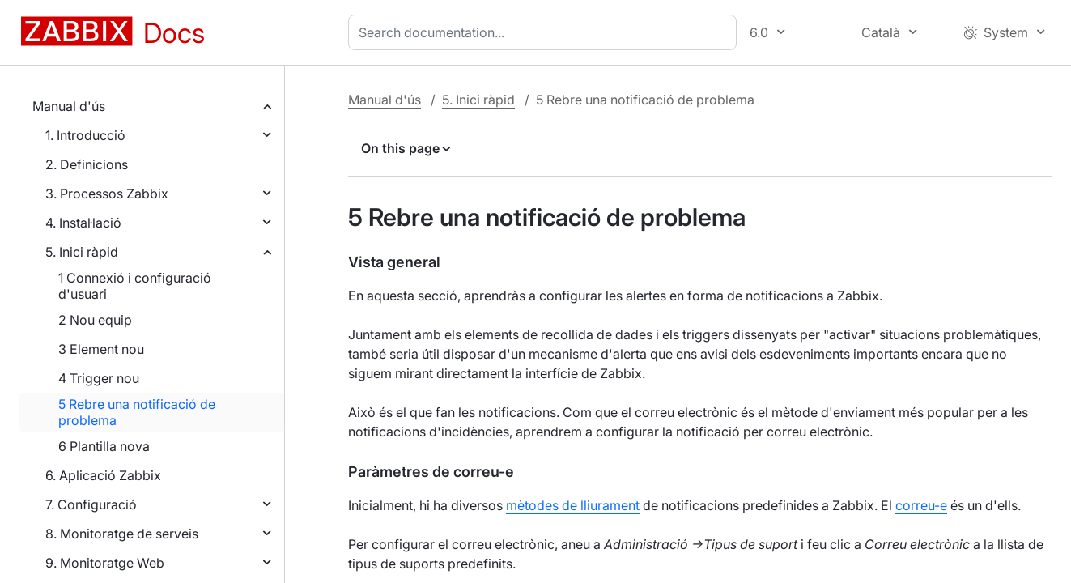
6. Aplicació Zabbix (103, 475)
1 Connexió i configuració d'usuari (134, 286)
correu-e (921, 505)
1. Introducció (85, 135)
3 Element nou (101, 349)
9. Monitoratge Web (104, 563)
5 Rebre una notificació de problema (136, 412)
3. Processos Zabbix (106, 193)
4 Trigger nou (98, 378)
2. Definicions (86, 164)
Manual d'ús (68, 106)
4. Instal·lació (83, 223)
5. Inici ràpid (81, 252)
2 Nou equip (95, 320)
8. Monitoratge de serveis (121, 534)
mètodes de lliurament (573, 505)
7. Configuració (91, 504)
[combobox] (545, 32)
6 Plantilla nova (104, 446)
